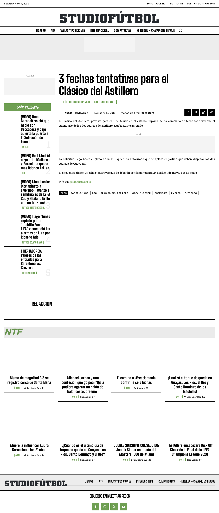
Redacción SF (87, 397)
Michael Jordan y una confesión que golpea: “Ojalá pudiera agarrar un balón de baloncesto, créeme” (83, 385)
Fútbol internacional (33, 207)
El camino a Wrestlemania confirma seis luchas (136, 380)
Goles (25, 173)
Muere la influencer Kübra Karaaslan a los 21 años (29, 447)
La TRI (25, 147)
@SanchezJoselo (80, 181)
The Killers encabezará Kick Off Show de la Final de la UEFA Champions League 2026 (189, 450)
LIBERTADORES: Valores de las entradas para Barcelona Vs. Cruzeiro (31, 259)
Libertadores (28, 273)
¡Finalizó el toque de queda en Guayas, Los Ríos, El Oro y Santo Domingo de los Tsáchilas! (190, 385)
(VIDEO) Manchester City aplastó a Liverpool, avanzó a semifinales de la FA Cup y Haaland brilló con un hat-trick (35, 192)
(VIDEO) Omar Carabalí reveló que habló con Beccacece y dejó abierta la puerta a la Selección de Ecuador (35, 129)
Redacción (81, 112)
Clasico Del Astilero (114, 193)
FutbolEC (190, 193)
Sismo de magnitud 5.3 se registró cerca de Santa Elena (29, 380)
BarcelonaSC (79, 193)
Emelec (176, 193)
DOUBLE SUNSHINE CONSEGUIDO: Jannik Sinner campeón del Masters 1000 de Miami (136, 450)
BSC (94, 193)
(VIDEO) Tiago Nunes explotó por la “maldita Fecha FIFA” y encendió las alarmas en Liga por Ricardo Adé (35, 226)
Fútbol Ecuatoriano (32, 242)
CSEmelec (161, 193)
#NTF (18, 388)
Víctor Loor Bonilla (34, 388)
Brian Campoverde (141, 460)
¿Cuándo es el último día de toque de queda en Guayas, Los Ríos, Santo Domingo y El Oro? (83, 450)
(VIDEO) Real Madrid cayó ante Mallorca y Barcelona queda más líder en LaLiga (35, 161)
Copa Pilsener (141, 193)
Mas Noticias (103, 102)
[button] (180, 30)
